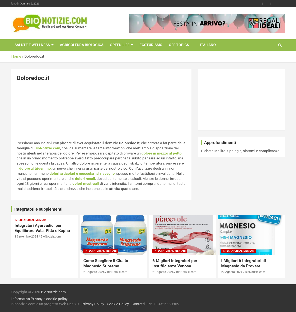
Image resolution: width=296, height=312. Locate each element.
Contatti (138, 304)
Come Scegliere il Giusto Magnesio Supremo (105, 263)
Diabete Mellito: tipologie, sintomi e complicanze (240, 151)
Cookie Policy (118, 304)
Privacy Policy (93, 304)
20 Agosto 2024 (231, 272)
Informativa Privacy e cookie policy (39, 299)
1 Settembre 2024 (26, 236)
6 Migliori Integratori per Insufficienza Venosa (174, 263)
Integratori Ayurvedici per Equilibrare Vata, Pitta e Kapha (42, 228)
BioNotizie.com (51, 236)
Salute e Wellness (32, 45)
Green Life (120, 45)
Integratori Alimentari (31, 220)
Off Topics (179, 45)
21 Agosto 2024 (94, 272)
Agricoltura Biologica (81, 45)
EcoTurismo (151, 45)
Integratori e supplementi (38, 209)
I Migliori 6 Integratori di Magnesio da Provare (243, 263)
